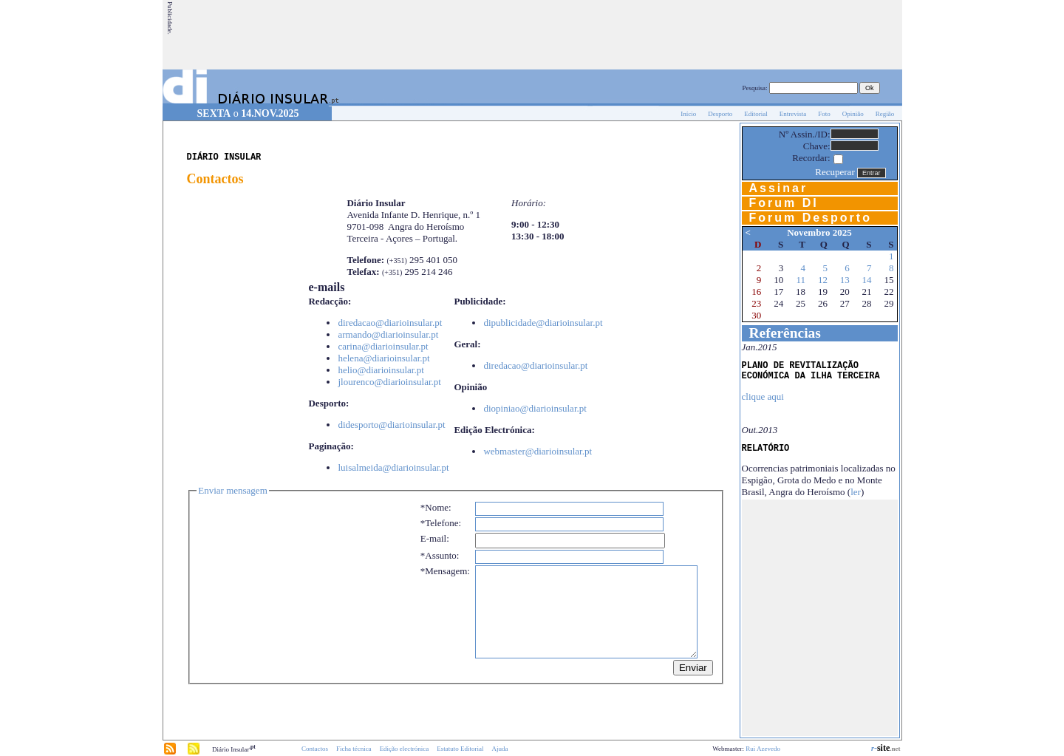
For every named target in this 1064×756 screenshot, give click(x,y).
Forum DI (784, 203)
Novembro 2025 (819, 232)
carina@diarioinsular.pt (383, 346)
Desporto (720, 114)
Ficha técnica (354, 748)
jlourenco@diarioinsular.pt (389, 381)
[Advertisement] (632, 34)
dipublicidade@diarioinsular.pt (542, 322)
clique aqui (763, 396)
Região (885, 114)
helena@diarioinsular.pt (383, 358)
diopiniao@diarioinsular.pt (534, 408)
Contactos (314, 748)
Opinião (853, 114)
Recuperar (834, 171)
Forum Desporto (810, 217)
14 (867, 279)
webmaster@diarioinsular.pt (537, 451)
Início (688, 114)
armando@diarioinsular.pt (388, 334)
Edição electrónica (404, 748)
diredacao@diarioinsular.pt (390, 322)
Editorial (756, 114)
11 (801, 279)
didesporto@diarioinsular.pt (391, 424)
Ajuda (500, 748)
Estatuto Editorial (460, 748)
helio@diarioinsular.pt (380, 369)
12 (823, 279)
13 (845, 279)
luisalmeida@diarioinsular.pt (393, 467)
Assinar (778, 188)
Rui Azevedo (763, 748)
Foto (824, 114)
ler (855, 491)
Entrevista (793, 114)
